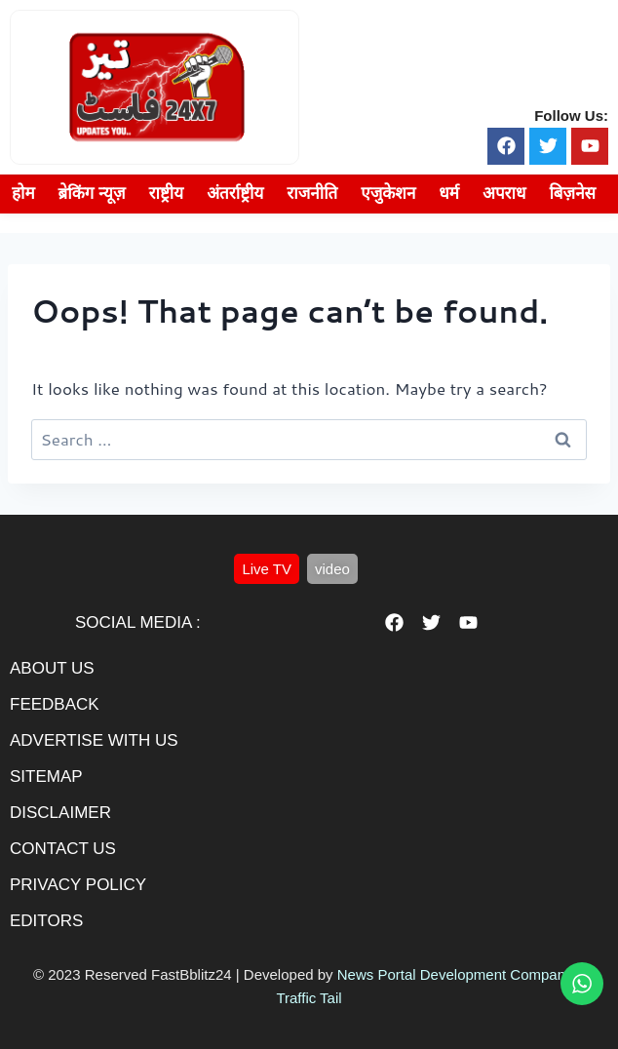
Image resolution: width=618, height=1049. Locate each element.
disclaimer (60, 812)
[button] (266, 569)
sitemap (46, 776)
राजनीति (312, 193)
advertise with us (94, 740)
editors (46, 921)
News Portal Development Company (455, 974)
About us (52, 668)
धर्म (449, 193)
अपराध (504, 193)
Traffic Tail (308, 998)
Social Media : (138, 622)
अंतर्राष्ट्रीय (235, 193)
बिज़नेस (572, 193)
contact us (63, 848)
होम (23, 193)
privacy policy (78, 884)
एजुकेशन (388, 193)
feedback (54, 704)
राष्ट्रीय (166, 193)
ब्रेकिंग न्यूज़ (92, 193)
